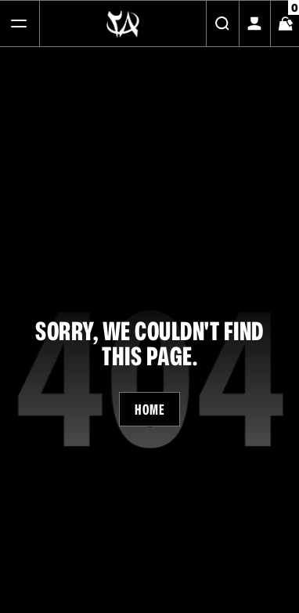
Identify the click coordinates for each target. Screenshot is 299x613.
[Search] (222, 23)
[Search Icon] (222, 23)
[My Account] (254, 23)
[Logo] (122, 23)
